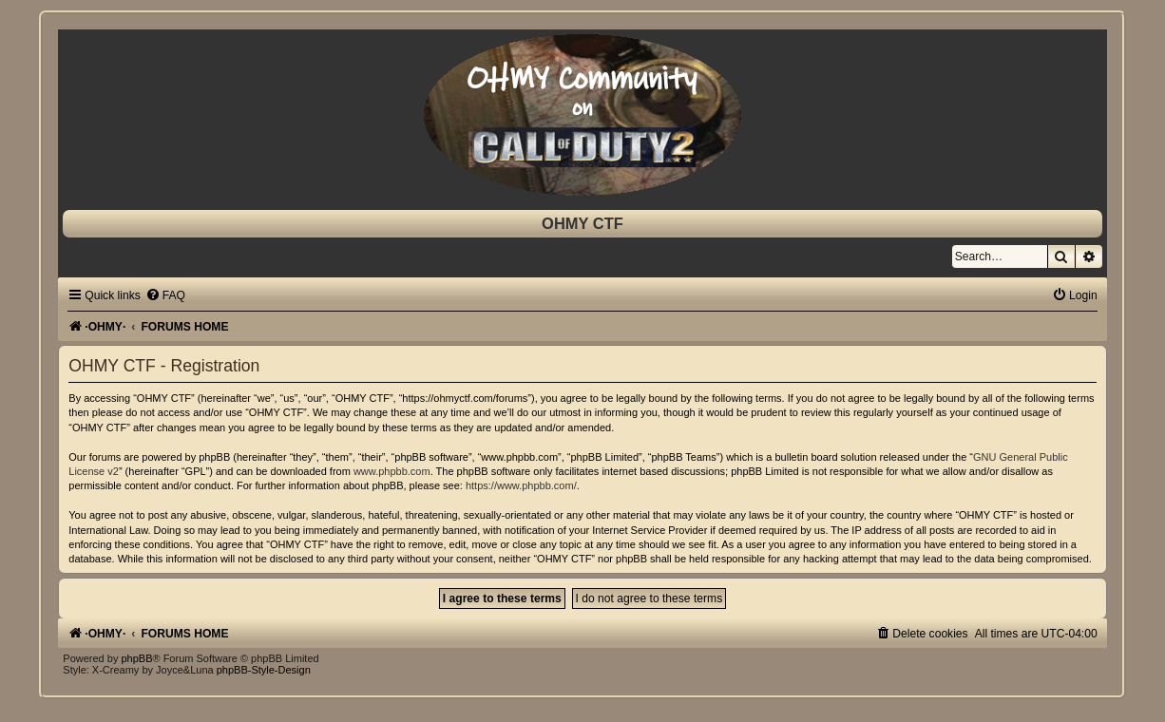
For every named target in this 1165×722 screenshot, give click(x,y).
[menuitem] (165, 295)
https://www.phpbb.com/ (521, 485)
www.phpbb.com (391, 471)
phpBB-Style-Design (264, 669)
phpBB (136, 658)
